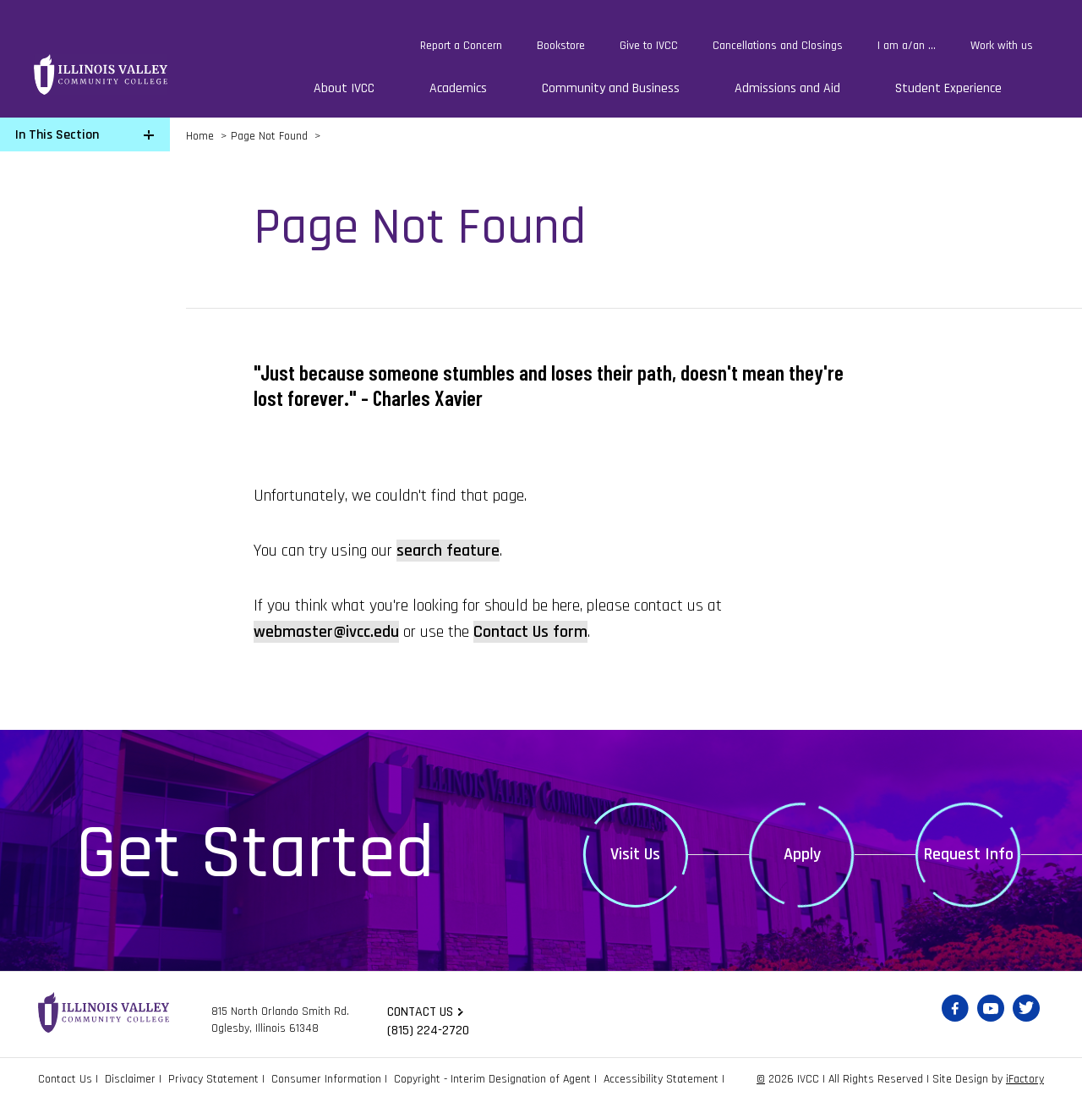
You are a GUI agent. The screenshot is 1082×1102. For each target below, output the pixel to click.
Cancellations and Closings (778, 45)
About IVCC (344, 88)
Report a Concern (461, 45)
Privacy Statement (213, 1079)
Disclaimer (130, 1079)
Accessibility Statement (661, 1079)
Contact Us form (530, 632)
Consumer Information (326, 1079)
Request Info (969, 854)
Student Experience (948, 88)
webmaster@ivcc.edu (326, 632)
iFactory (1025, 1079)
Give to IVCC (649, 45)
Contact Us (65, 1079)
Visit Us (635, 854)
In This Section (57, 135)
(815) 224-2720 (428, 1030)
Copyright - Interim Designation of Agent (492, 1079)
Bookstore (561, 45)
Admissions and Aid (787, 88)
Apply (802, 854)
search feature (448, 551)
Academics (458, 88)
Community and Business (611, 88)
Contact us (420, 1012)
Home (200, 136)
